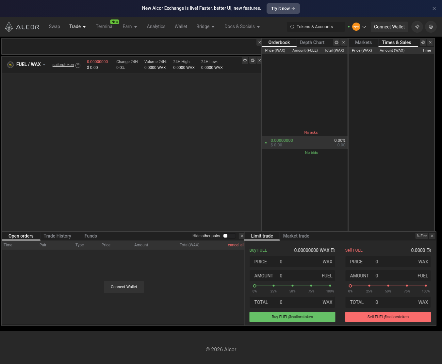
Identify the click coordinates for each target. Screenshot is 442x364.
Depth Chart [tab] (316, 42)
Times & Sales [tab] (402, 42)
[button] (359, 27)
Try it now (283, 8)
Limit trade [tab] (266, 239)
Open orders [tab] (21, 239)
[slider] (296, 289)
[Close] (434, 8)
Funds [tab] (91, 239)
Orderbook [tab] (283, 42)
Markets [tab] (369, 42)
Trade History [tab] (57, 239)
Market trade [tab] (300, 239)
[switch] (229, 239)
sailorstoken (63, 65)
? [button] (78, 65)
